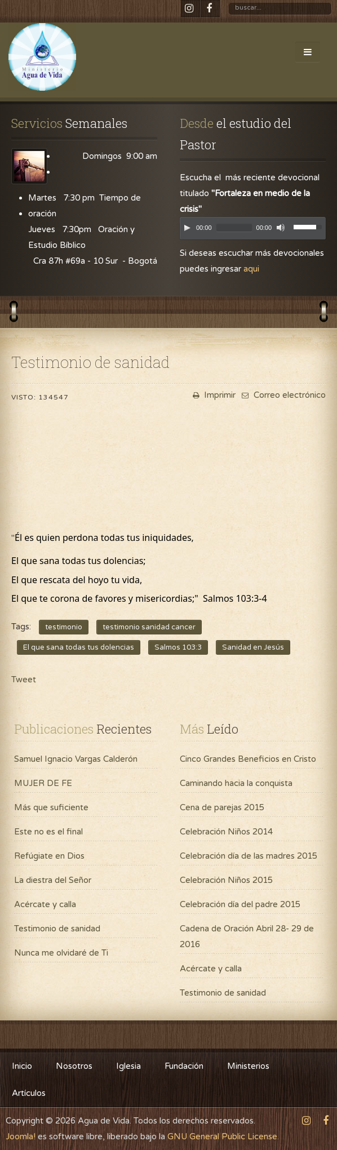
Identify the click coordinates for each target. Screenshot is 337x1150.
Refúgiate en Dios (49, 856)
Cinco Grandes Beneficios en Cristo (248, 759)
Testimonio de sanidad (57, 928)
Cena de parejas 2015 (222, 807)
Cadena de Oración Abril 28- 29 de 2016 (247, 936)
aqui (251, 269)
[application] (253, 231)
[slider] (234, 228)
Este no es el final (48, 832)
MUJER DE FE (43, 783)
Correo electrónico (282, 395)
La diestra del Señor (52, 880)
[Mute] (280, 227)
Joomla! (21, 1136)
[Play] (187, 227)
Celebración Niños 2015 (226, 880)
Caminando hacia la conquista (236, 783)
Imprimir (213, 395)
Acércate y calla (45, 904)
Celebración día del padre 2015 (240, 904)
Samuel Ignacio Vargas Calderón (76, 759)
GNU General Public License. (223, 1136)
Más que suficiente (51, 807)
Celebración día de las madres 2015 (248, 856)
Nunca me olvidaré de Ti (61, 953)
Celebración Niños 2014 (226, 832)
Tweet (23, 679)
